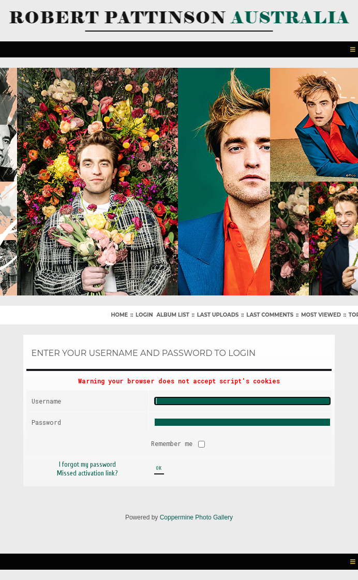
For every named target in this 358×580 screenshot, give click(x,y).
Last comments (269, 314)
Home (119, 314)
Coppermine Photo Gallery (196, 517)
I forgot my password (87, 464)
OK (159, 468)
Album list (172, 314)
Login (144, 314)
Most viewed (321, 314)
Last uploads (218, 314)
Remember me (173, 443)
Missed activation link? (87, 473)
